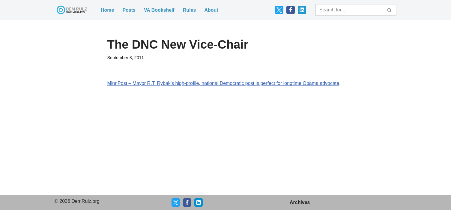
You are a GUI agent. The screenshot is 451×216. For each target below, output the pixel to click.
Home (107, 10)
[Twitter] (279, 10)
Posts (129, 10)
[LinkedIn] (302, 10)
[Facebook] (290, 10)
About (211, 10)
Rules (189, 10)
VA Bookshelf (159, 10)
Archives (300, 208)
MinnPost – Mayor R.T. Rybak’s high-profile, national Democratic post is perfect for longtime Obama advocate (223, 83)
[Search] (349, 10)
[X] (176, 208)
